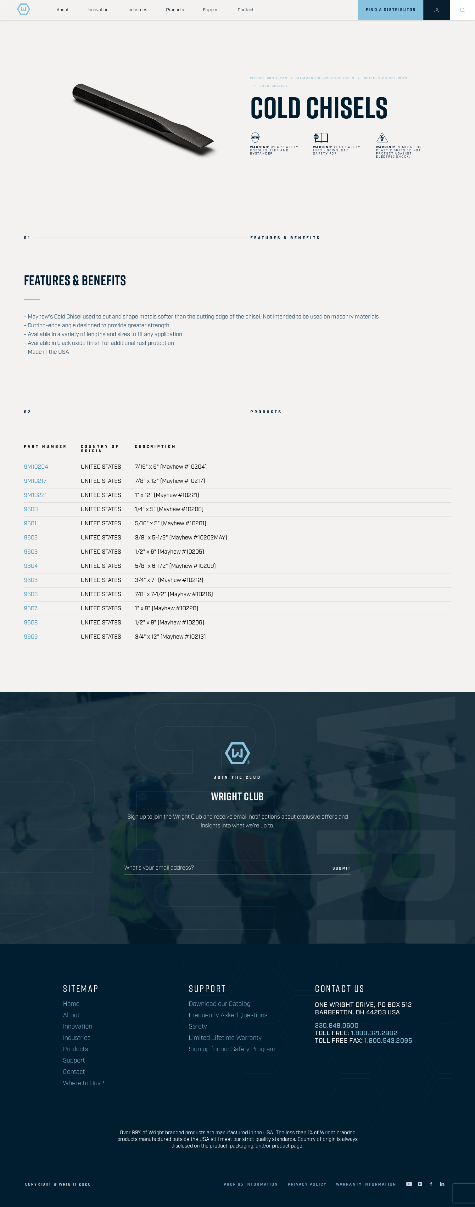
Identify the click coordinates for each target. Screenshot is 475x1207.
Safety (198, 1027)
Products (175, 10)
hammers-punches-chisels (326, 78)
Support (211, 10)
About (63, 10)
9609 (31, 637)
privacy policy (307, 1184)
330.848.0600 (337, 1026)
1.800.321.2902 (374, 1033)
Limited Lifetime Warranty (225, 1038)
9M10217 (35, 481)
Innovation (98, 10)
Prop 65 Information (251, 1184)
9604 (31, 566)
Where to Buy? (83, 1083)
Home (71, 1004)
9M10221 (35, 495)
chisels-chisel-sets (386, 78)
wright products (269, 78)
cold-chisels (274, 86)
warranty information (366, 1184)
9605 (31, 580)
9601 (30, 523)
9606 (31, 594)
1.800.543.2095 (388, 1041)
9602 (31, 538)
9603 (31, 552)
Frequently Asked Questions (228, 1015)
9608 (31, 623)
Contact (246, 10)
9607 (30, 608)
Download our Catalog (219, 1004)
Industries (137, 10)
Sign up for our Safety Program (232, 1049)
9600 (31, 509)
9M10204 (36, 467)
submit (341, 868)
